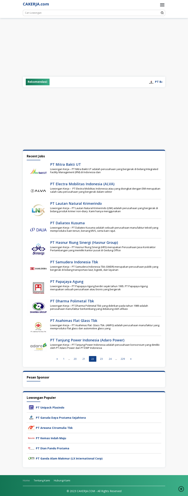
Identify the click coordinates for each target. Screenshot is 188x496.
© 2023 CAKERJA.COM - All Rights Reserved (94, 491)
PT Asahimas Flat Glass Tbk (73, 320)
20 (75, 359)
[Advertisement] (94, 47)
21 (83, 359)
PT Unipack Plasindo (50, 407)
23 (101, 359)
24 (110, 359)
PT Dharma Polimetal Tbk (72, 301)
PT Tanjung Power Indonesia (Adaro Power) (87, 340)
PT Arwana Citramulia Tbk (54, 428)
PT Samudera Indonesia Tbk (74, 262)
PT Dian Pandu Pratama (52, 448)
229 (123, 359)
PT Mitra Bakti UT (65, 164)
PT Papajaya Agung (66, 281)
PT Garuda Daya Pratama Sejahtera (61, 417)
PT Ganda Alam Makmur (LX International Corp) (69, 458)
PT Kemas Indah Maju (51, 438)
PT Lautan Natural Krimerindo (76, 203)
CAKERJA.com (36, 4)
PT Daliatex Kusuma (67, 223)
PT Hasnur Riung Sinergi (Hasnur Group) (84, 242)
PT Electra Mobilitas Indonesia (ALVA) (82, 184)
